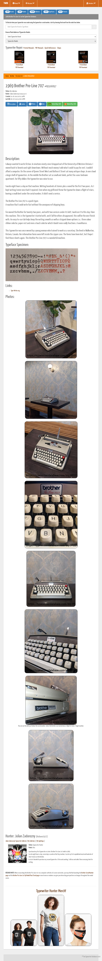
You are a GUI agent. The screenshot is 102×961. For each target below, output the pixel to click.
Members (91, 3)
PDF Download (19, 67)
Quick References (50, 48)
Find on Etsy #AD (70, 104)
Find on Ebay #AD (54, 104)
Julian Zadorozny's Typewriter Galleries (16, 841)
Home (7, 76)
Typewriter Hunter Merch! (51, 891)
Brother (12, 76)
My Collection (31, 841)
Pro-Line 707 (19, 76)
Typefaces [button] (48, 12)
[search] (51, 36)
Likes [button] (42, 104)
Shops (59, 48)
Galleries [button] (35, 12)
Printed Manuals (28, 48)
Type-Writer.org (15, 291)
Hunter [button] (22, 104)
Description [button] (11, 104)
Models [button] (22, 12)
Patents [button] (62, 12)
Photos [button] (32, 104)
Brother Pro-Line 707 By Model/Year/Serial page (26, 875)
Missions (30, 3)
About (16, 3)
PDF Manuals (39, 48)
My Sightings (40, 841)
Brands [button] (9, 12)
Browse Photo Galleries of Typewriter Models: (18, 32)
